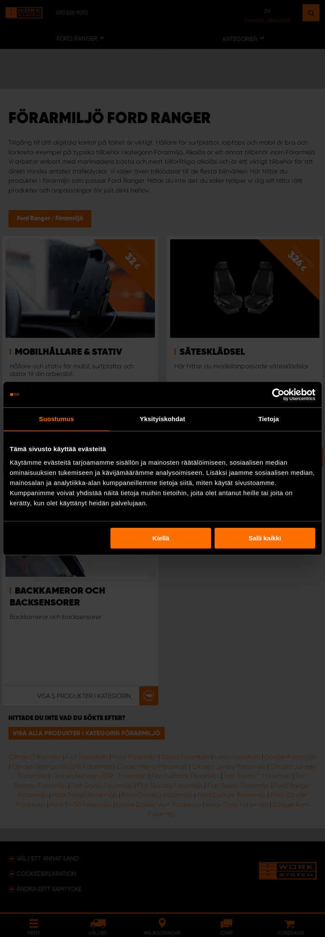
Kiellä (160, 538)
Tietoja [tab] (268, 418)
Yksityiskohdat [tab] (162, 418)
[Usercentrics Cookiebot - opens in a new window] (278, 394)
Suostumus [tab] (56, 418)
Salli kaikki (265, 538)
